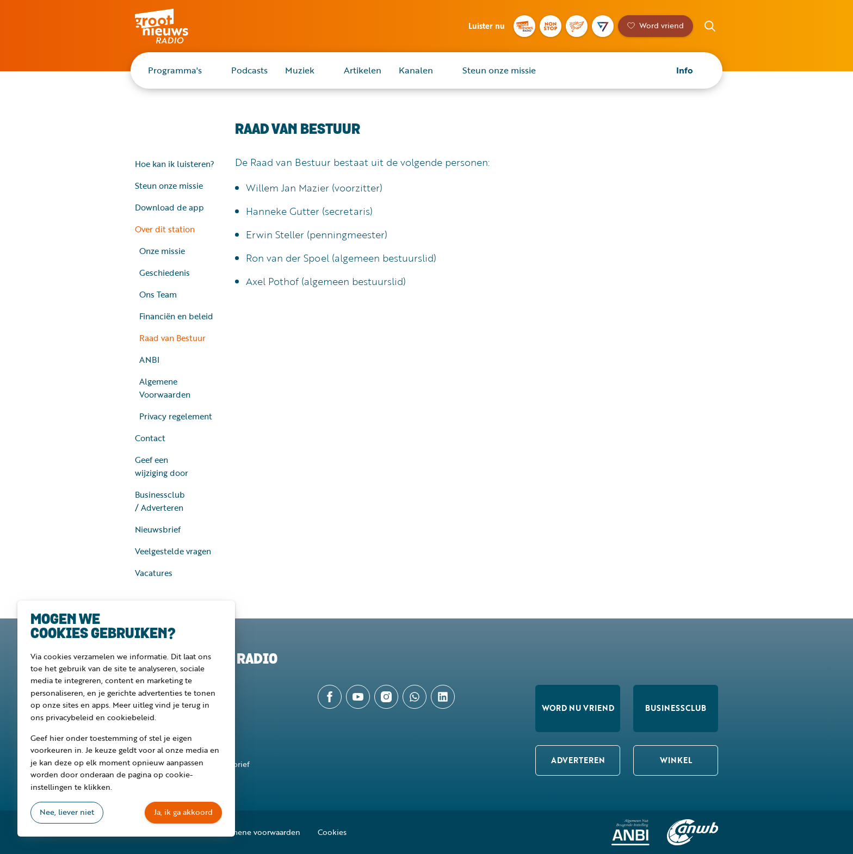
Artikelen (362, 70)
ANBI (149, 360)
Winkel (676, 760)
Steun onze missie (499, 70)
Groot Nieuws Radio (173, 26)
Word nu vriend (578, 708)
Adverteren (578, 760)
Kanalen (416, 70)
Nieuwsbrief (158, 529)
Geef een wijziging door (161, 466)
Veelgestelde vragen (173, 551)
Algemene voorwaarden (257, 832)
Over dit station (165, 229)
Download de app (169, 207)
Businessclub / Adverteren (160, 500)
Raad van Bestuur (172, 338)
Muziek (299, 70)
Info (684, 70)
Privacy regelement (175, 416)
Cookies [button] (332, 832)
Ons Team (158, 294)
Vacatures (153, 573)
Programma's (175, 70)
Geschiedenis (164, 273)
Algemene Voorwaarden (164, 387)
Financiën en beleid (176, 316)
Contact (150, 438)
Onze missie (162, 251)
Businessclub (675, 708)
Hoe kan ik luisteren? (174, 164)
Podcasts (249, 70)
